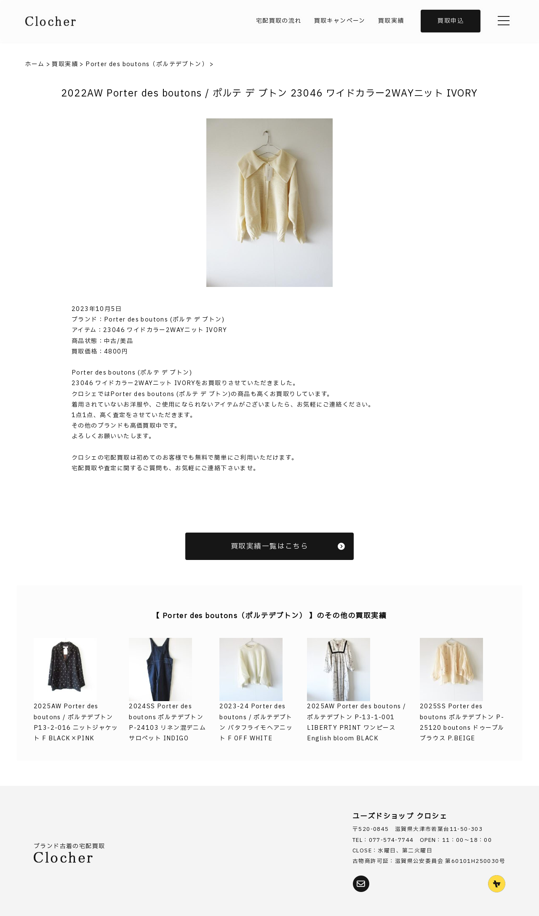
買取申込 (451, 20)
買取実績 (391, 20)
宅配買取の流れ (279, 20)
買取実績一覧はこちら (288, 546)
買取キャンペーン (340, 20)
